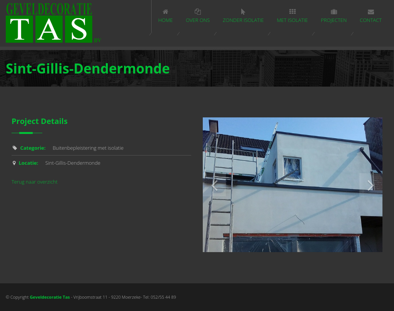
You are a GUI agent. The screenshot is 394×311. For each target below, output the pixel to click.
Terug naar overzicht (35, 181)
